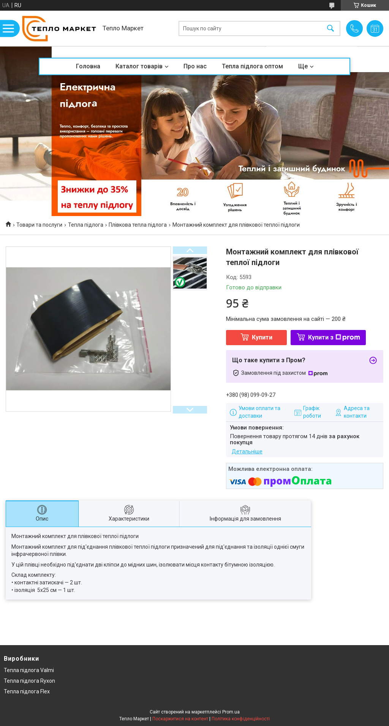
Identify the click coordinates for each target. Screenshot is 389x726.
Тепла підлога (85, 225)
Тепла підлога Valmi (29, 670)
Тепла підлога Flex (27, 691)
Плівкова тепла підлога (138, 225)
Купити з (334, 337)
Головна (88, 66)
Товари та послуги (39, 225)
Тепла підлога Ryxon (29, 681)
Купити (262, 337)
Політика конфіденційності (241, 718)
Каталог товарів (139, 66)
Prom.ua (231, 712)
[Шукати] (330, 28)
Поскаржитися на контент (180, 718)
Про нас (195, 66)
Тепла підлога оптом (252, 66)
